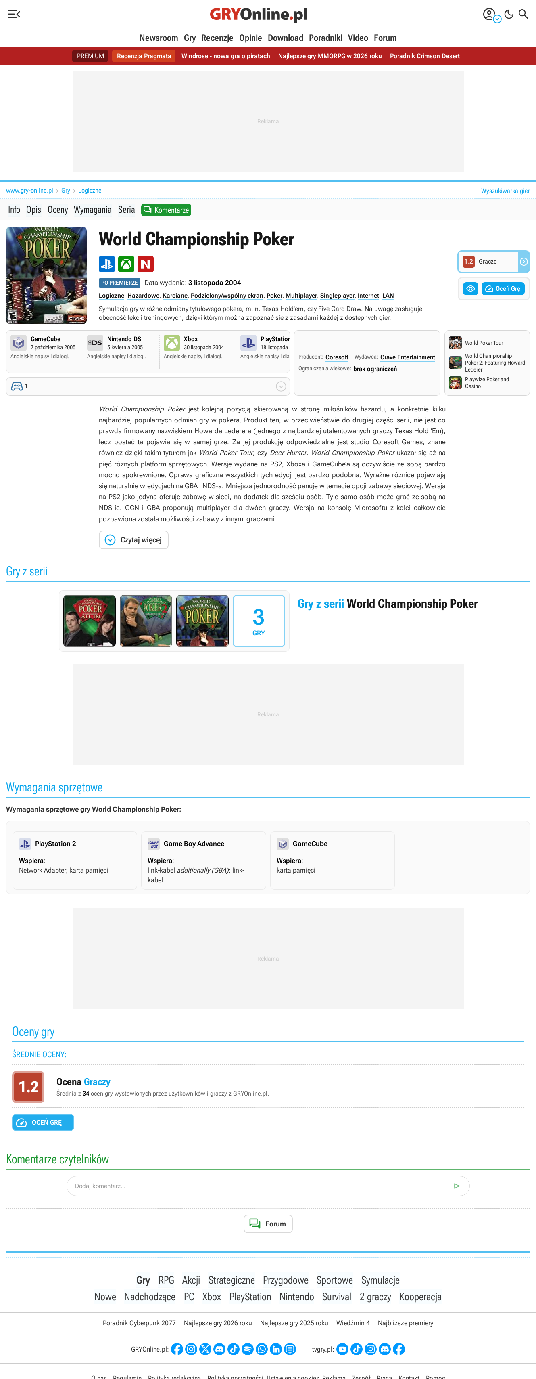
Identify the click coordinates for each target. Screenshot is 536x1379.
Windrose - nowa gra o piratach (225, 56)
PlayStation (250, 1297)
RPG (167, 1280)
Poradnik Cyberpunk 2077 (139, 1324)
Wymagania (92, 209)
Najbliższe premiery (405, 1324)
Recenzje (217, 38)
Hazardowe (143, 296)
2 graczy (374, 1297)
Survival (336, 1297)
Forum (385, 38)
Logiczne (90, 190)
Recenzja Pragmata (144, 56)
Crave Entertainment (407, 357)
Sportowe (335, 1280)
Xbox (212, 1297)
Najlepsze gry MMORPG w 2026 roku (330, 56)
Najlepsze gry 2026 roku (218, 1324)
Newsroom (159, 38)
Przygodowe (286, 1280)
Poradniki (325, 38)
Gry (190, 38)
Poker (274, 296)
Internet (368, 296)
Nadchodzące (150, 1297)
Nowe (106, 1297)
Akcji (191, 1280)
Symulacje (380, 1280)
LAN (388, 296)
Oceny (57, 209)
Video (358, 38)
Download (285, 38)
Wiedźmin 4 (353, 1324)
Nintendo (296, 1297)
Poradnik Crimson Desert (425, 56)
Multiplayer (301, 296)
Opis (33, 209)
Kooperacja (419, 1297)
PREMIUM (90, 56)
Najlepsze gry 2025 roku (294, 1324)
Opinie (250, 38)
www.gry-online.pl (29, 190)
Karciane (175, 296)
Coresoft (336, 357)
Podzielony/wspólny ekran (227, 296)
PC (189, 1297)
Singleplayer (337, 296)
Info (14, 209)
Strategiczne (232, 1280)
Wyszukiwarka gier (505, 191)
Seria (125, 209)
